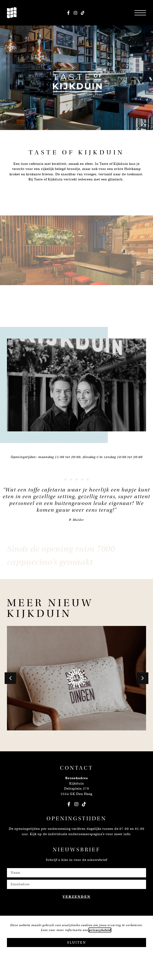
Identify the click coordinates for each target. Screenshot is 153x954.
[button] (10, 678)
